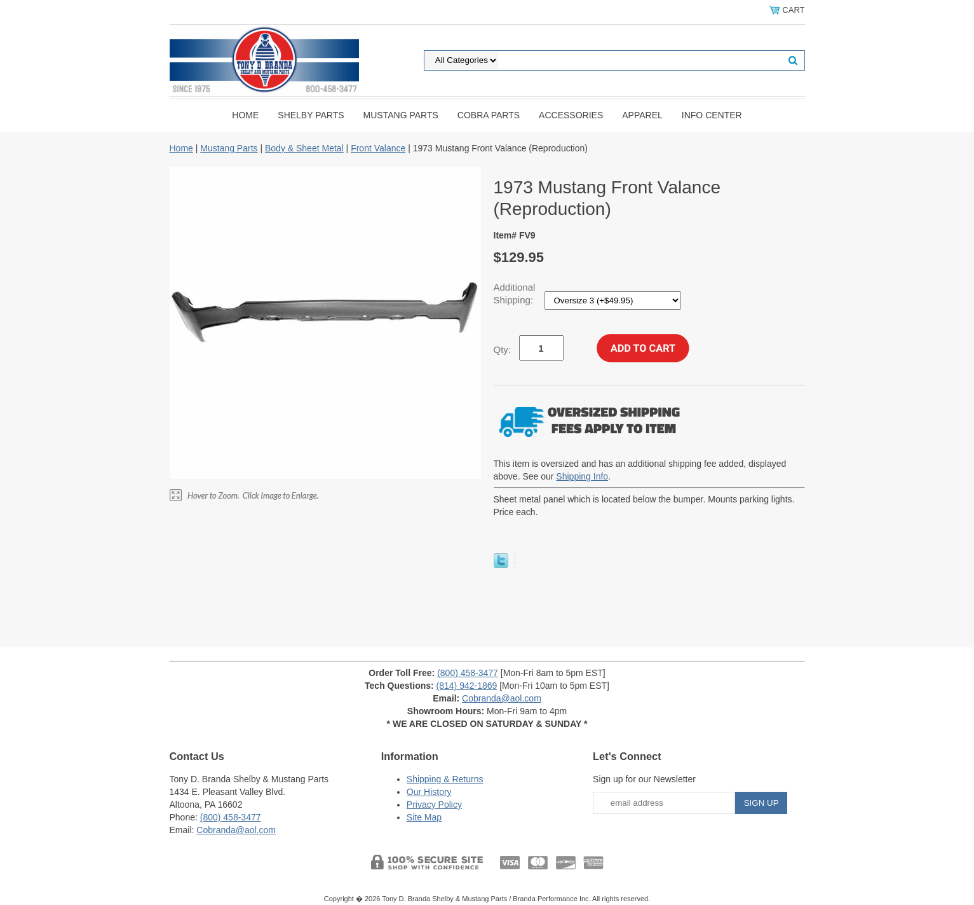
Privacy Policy (434, 804)
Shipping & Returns (445, 779)
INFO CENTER (712, 115)
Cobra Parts (488, 115)
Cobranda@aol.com (501, 698)
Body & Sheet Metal (304, 148)
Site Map (424, 817)
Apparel (642, 115)
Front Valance (378, 148)
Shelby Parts (311, 115)
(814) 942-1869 (466, 685)
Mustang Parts (400, 115)
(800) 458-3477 (467, 673)
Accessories (571, 115)
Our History (429, 792)
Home (245, 115)
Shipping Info (582, 476)
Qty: (502, 349)
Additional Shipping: (515, 293)
